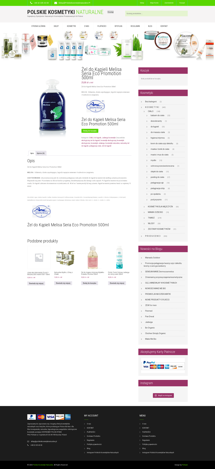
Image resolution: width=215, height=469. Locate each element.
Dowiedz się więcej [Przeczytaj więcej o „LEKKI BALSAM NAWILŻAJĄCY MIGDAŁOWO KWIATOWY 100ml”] (36, 283)
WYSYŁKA (118, 26)
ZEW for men (151, 305)
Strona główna (38, 26)
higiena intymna (158, 138)
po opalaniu (156, 194)
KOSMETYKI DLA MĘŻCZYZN (160, 206)
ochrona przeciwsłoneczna (162, 166)
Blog (150, 26)
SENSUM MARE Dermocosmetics (159, 272)
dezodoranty (156, 121)
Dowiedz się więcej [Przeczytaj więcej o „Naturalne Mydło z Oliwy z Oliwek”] (63, 283)
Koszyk (182, 3)
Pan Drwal (149, 316)
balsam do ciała (157, 115)
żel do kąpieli (106, 146)
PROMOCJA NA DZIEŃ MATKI (158, 294)
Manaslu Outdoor (152, 258)
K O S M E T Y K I (152, 107)
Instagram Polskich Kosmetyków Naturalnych (103, 452)
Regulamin (135, 26)
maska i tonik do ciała (160, 149)
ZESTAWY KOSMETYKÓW (159, 229)
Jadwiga (149, 322)
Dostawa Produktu (93, 436)
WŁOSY (151, 223)
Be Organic (150, 328)
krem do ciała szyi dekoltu (162, 143)
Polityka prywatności (94, 444)
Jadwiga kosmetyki (109, 138)
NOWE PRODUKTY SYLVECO (157, 300)
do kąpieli (97, 138)
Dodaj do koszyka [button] (89, 283)
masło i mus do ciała (159, 155)
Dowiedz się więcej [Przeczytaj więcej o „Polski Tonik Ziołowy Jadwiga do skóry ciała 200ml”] (117, 283)
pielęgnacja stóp (158, 188)
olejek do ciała (157, 171)
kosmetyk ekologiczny (108, 140)
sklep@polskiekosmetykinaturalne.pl (74, 3)
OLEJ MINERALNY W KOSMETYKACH (161, 283)
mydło (153, 160)
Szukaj (110, 12)
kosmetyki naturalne (112, 143)
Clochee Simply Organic (155, 333)
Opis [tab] (32, 153)
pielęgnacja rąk (157, 183)
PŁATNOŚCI (101, 26)
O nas (86, 26)
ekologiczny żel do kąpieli (90, 140)
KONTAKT (164, 26)
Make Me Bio (150, 339)
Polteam (185, 465)
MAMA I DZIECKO (155, 212)
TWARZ (151, 218)
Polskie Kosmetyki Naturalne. (43, 465)
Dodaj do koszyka (90, 131)
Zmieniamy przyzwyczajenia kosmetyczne (163, 277)
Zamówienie (169, 3)
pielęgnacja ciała (95, 146)
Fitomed (148, 311)
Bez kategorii (151, 101)
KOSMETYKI (71, 26)
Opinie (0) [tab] (40, 153)
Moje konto (154, 3)
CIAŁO (91, 138)
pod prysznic (156, 199)
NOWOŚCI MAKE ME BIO (155, 288)
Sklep (142, 3)
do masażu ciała (158, 132)
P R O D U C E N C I (152, 236)
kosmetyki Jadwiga (98, 143)
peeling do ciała (157, 177)
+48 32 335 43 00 (41, 3)
